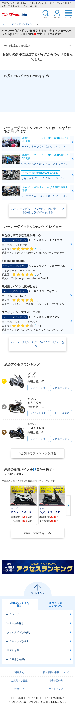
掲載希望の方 (56, 680)
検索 (45, 17)
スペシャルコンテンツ (56, 604)
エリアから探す (13, 650)
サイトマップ (56, 688)
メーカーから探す (14, 623)
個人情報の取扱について (56, 672)
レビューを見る (61, 387)
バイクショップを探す (17, 641)
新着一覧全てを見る (37, 533)
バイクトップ (12, 614)
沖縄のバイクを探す (19, 604)
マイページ (57, 17)
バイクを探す (38, 387)
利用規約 (19, 672)
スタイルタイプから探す (18, 632)
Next (68, 506)
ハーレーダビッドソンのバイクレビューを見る (37, 344)
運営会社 (19, 688)
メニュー (68, 17)
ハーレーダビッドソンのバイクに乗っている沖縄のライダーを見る (37, 210)
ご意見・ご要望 (19, 680)
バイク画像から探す (15, 659)
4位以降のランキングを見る (37, 453)
